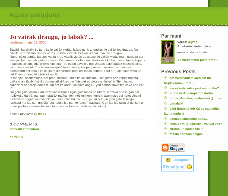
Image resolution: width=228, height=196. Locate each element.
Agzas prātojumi (34, 15)
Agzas (192, 42)
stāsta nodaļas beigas (186, 134)
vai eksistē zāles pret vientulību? (194, 88)
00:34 (42, 113)
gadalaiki (176, 103)
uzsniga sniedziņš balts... (189, 118)
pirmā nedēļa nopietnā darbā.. (192, 93)
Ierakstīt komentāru (24, 129)
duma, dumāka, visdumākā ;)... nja (195, 98)
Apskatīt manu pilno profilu (197, 60)
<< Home (16, 136)
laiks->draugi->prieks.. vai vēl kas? (196, 123)
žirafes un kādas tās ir (186, 128)
